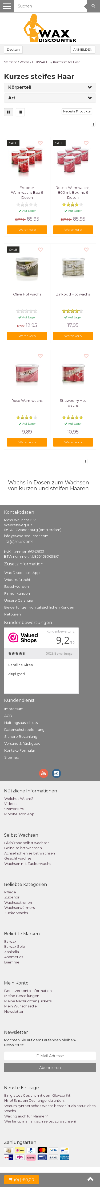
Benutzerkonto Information (28, 991)
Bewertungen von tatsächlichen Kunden (39, 607)
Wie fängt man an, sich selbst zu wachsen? (40, 1121)
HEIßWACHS (41, 62)
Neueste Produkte (76, 111)
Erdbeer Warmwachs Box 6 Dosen (27, 192)
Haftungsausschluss (21, 722)
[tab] (50, 87)
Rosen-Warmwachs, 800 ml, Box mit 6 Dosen (73, 192)
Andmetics (13, 957)
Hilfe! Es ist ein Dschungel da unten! (34, 1100)
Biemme (11, 962)
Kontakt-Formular (19, 750)
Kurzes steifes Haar (66, 62)
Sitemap (11, 757)
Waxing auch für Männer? (26, 1116)
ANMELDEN (82, 49)
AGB (8, 716)
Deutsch (13, 49)
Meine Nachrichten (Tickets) (28, 1001)
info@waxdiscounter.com (26, 536)
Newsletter (13, 1011)
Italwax (10, 941)
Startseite (10, 62)
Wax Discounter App (22, 572)
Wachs (24, 62)
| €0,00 (21, 1179)
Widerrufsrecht (17, 579)
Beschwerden (16, 586)
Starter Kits (13, 809)
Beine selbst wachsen (23, 848)
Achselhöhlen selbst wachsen (29, 853)
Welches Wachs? (18, 798)
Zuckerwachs (16, 913)
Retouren (12, 614)
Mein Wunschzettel (21, 1006)
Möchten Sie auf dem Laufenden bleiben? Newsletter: (40, 1042)
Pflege (10, 892)
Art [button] (11, 97)
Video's (10, 803)
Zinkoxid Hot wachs (73, 294)
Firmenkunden (17, 593)
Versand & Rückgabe (22, 743)
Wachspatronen (18, 902)
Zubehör (11, 897)
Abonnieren (50, 1067)
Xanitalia (11, 952)
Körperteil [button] (19, 87)
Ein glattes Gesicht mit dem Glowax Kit (37, 1095)
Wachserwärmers (19, 907)
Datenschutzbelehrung (24, 729)
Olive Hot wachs (27, 294)
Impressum (13, 709)
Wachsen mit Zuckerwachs (27, 863)
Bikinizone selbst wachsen (27, 843)
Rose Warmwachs (26, 400)
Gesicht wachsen (19, 858)
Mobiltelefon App (19, 814)
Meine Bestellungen (21, 996)
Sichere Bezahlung (20, 736)
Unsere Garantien (19, 600)
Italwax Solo (14, 946)
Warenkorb (27, 230)
